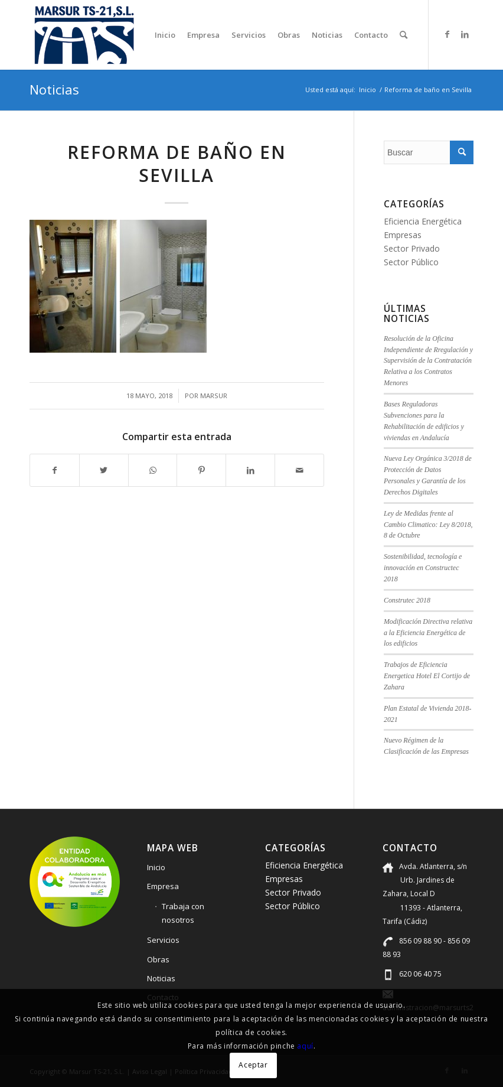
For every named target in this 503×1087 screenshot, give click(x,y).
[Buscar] (403, 35)
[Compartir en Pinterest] (201, 470)
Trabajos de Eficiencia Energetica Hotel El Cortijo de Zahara (427, 675)
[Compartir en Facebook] (54, 470)
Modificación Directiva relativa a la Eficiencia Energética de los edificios (428, 632)
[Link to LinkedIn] (464, 34)
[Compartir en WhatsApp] (153, 470)
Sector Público (411, 262)
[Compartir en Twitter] (104, 470)
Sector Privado (412, 248)
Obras (158, 959)
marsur (213, 395)
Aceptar (253, 1065)
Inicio (156, 867)
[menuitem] (165, 35)
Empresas (403, 234)
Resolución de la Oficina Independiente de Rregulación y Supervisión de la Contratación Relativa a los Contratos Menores (428, 360)
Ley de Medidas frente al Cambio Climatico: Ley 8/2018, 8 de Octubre (428, 524)
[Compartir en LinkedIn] (250, 470)
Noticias (54, 89)
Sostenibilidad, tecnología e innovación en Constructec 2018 (423, 567)
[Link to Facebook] (447, 34)
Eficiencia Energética (423, 221)
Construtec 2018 (407, 600)
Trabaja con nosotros (183, 913)
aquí (305, 1046)
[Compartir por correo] (299, 470)
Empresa (163, 886)
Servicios (163, 940)
